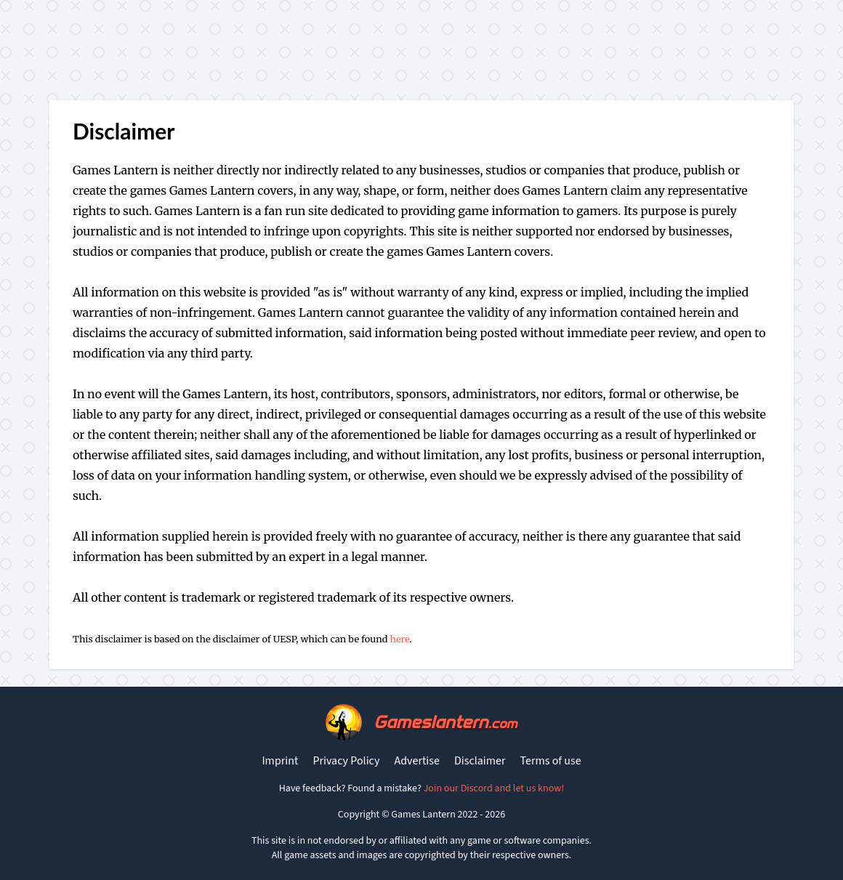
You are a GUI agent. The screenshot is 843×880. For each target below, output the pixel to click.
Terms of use (550, 761)
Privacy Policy (345, 761)
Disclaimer (480, 761)
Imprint (280, 761)
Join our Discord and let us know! (494, 788)
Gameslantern (445, 721)
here (399, 639)
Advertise (416, 761)
